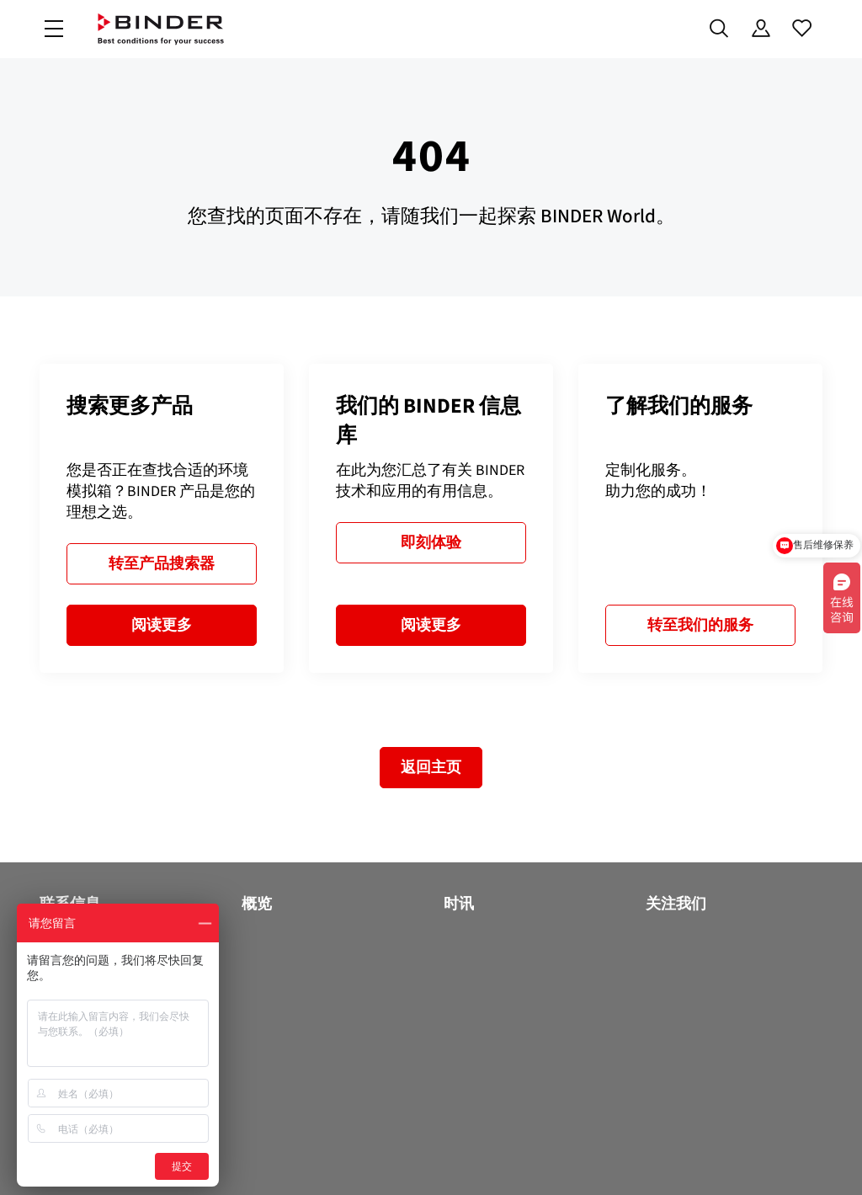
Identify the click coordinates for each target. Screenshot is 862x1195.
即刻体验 (431, 542)
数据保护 (391, 1159)
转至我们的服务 (700, 625)
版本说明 (721, 1159)
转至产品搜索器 (162, 563)
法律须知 (654, 1159)
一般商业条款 (575, 1159)
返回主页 (431, 767)
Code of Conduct (477, 1159)
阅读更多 (161, 625)
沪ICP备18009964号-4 (255, 1159)
